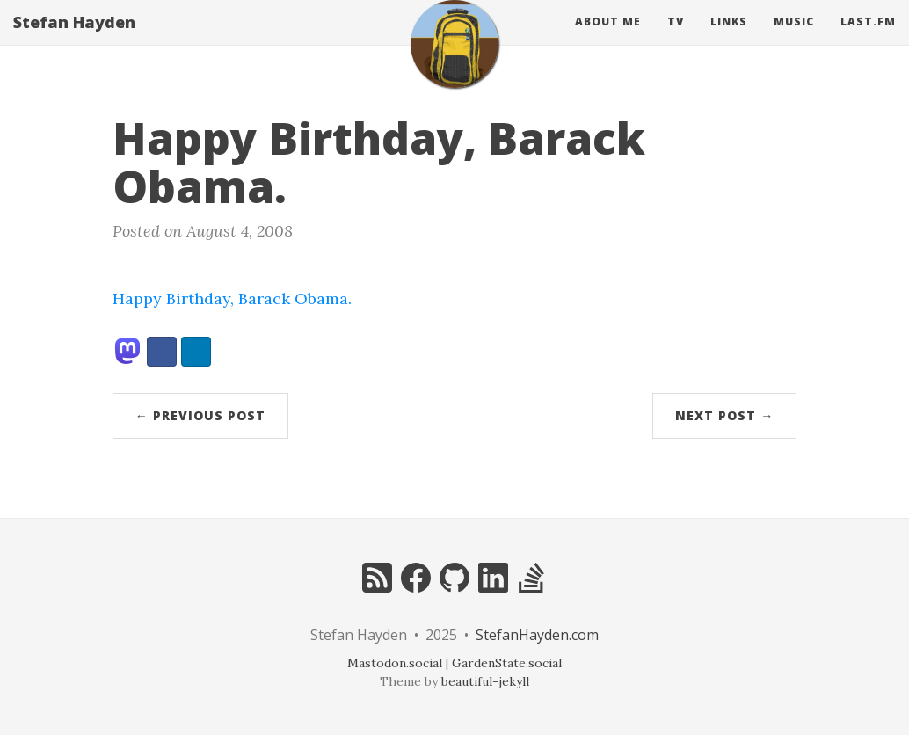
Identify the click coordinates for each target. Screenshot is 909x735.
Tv (675, 39)
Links (728, 39)
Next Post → (724, 415)
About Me (608, 39)
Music (794, 39)
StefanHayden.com (537, 634)
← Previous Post (200, 415)
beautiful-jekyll (485, 681)
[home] (454, 62)
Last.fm (868, 39)
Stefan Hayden (74, 39)
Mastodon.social (394, 663)
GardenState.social (507, 663)
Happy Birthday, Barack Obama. (232, 298)
